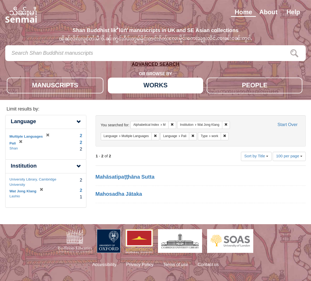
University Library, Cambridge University (32, 182)
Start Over (287, 125)
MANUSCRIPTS (55, 86)
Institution (24, 166)
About (268, 12)
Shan (13, 149)
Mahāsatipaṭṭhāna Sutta (125, 177)
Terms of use (175, 265)
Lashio (14, 196)
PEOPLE (254, 86)
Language (23, 122)
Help (293, 12)
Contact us (208, 265)
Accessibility (104, 265)
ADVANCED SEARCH (156, 65)
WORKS (156, 86)
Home (243, 12)
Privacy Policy (140, 265)
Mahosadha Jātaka (119, 194)
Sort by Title (256, 156)
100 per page (289, 156)
